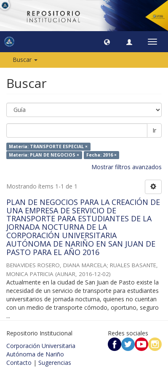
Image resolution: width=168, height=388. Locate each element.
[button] (107, 42)
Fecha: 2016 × (101, 155)
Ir (154, 130)
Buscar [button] (25, 60)
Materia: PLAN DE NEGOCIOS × (44, 155)
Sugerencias (54, 363)
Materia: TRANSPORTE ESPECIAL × (48, 146)
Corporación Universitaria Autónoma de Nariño (40, 350)
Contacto (19, 363)
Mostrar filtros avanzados (126, 167)
